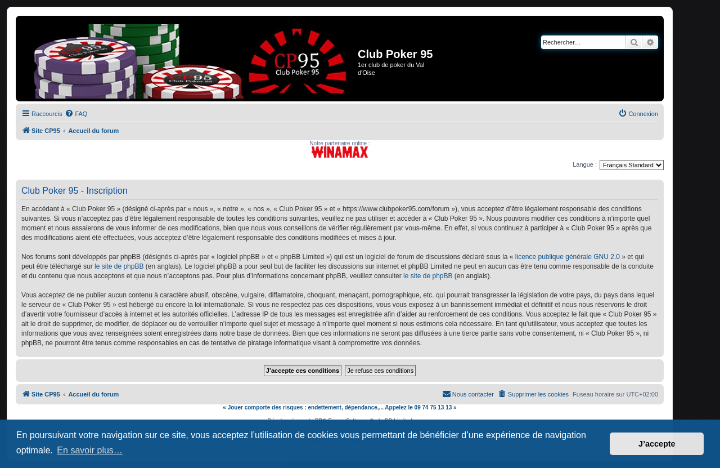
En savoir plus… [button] (90, 450)
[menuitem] (76, 114)
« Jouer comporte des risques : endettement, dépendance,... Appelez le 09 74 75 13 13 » (339, 407)
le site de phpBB (118, 266)
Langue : (585, 164)
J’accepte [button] (657, 443)
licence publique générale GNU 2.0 (567, 257)
